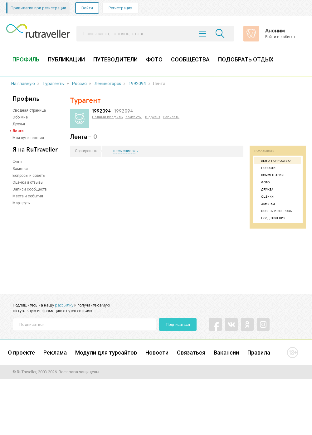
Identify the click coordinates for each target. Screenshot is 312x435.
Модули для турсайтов (106, 352)
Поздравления (270, 218)
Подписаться (178, 324)
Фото (17, 162)
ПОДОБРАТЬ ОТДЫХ (245, 59)
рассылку (64, 305)
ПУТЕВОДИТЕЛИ (115, 59)
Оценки (265, 196)
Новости (265, 168)
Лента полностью (273, 160)
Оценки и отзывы (27, 182)
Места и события (27, 196)
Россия (79, 83)
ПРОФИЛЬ (25, 59)
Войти (87, 8)
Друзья (18, 124)
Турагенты (53, 83)
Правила (258, 352)
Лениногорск (107, 83)
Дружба (264, 189)
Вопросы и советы (29, 175)
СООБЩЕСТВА (190, 59)
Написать (171, 117)
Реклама (55, 352)
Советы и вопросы (274, 211)
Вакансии (226, 352)
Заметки (20, 169)
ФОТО (154, 59)
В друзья (152, 117)
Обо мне (20, 117)
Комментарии (270, 175)
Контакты (133, 117)
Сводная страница (29, 110)
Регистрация (120, 8)
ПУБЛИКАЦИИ (66, 59)
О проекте (21, 352)
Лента (17, 131)
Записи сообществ (29, 189)
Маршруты (21, 203)
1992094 (137, 83)
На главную (23, 83)
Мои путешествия (28, 138)
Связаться (191, 352)
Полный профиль (107, 117)
